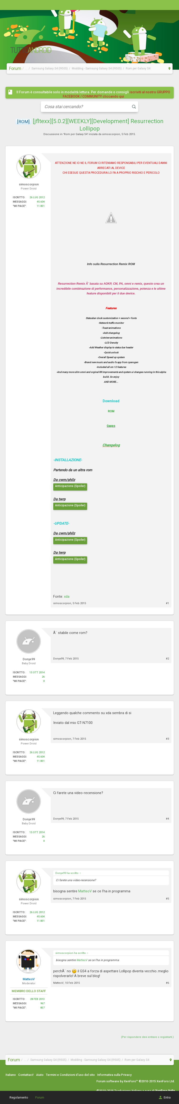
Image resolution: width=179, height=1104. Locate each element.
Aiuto (39, 1075)
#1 (167, 603)
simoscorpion (111, 134)
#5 (167, 898)
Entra (164, 1097)
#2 (167, 658)
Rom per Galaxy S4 (75, 134)
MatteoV (85, 891)
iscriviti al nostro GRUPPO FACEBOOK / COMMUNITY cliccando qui (116, 94)
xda (66, 596)
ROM (111, 411)
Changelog (111, 445)
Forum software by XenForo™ (135, 1081)
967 (42, 1003)
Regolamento (19, 1097)
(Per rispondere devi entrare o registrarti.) (147, 1037)
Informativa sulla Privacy (114, 1075)
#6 (167, 982)
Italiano (10, 1075)
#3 (167, 738)
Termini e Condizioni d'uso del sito (70, 1075)
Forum (39, 1097)
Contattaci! (26, 1075)
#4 (167, 818)
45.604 (41, 201)
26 (43, 676)
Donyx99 (58, 658)
